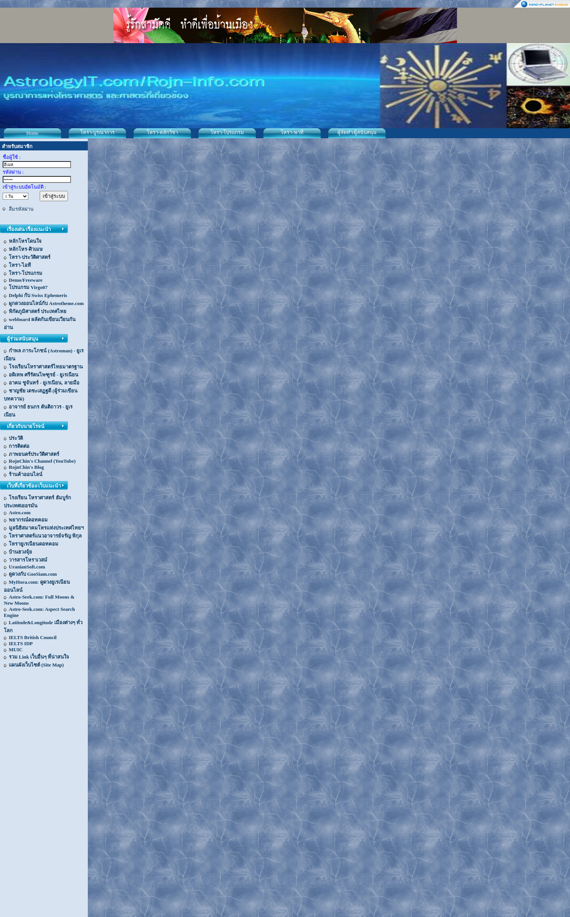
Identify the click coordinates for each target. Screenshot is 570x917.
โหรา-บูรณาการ (97, 132)
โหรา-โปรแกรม (227, 132)
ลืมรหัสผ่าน (21, 209)
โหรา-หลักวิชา (162, 132)
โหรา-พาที (292, 132)
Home (32, 133)
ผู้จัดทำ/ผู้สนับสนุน (357, 132)
